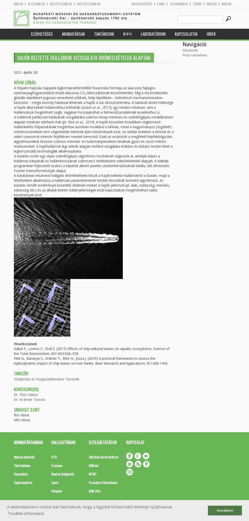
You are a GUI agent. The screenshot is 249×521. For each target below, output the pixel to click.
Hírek (211, 34)
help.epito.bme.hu (88, 4)
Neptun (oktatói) (24, 456)
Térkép (197, 4)
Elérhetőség (42, 34)
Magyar (226, 4)
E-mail (161, 4)
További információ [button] (26, 513)
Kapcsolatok (186, 34)
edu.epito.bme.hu (61, 4)
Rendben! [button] (225, 510)
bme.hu (18, 4)
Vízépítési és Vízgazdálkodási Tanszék (46, 379)
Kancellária (21, 473)
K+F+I (127, 34)
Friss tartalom (195, 55)
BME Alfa (94, 491)
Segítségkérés (23, 482)
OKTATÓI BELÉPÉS (142, 4)
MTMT (93, 473)
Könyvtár (56, 491)
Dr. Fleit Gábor (26, 394)
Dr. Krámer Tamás (29, 399)
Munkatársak (73, 34)
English (212, 4)
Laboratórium (153, 34)
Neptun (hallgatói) (62, 473)
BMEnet (93, 465)
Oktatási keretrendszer (104, 456)
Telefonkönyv (179, 4)
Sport (55, 482)
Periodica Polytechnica (103, 482)
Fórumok (190, 50)
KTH (54, 456)
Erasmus (56, 465)
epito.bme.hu (36, 4)
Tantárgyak (104, 34)
